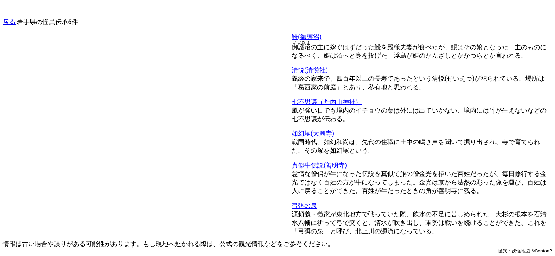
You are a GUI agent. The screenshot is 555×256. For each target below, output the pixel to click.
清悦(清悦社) (310, 70)
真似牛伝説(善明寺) (319, 165)
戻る (9, 21)
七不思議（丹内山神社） (327, 102)
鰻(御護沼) (306, 36)
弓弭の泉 (304, 205)
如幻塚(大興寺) (313, 133)
